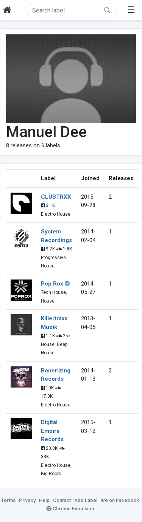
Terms (8, 500)
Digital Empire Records (52, 431)
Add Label (85, 500)
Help (44, 500)
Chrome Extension (70, 508)
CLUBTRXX (56, 196)
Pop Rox (52, 283)
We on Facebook (120, 500)
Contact (62, 500)
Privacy (27, 500)
